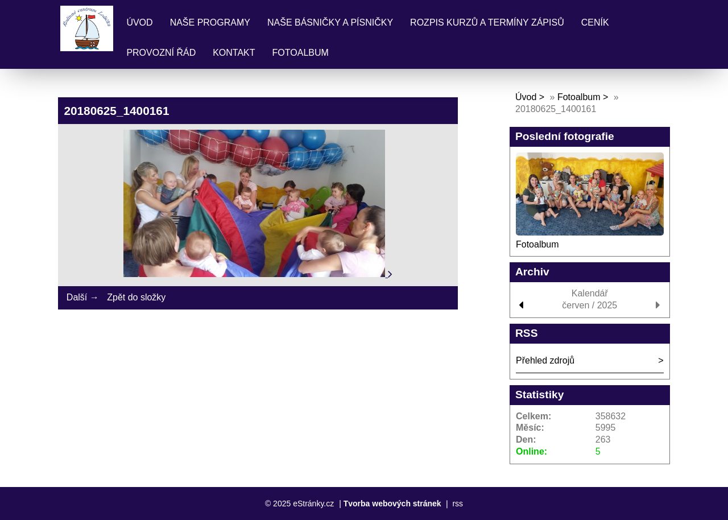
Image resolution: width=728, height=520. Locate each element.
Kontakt (234, 52)
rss (457, 503)
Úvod (139, 22)
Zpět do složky (136, 297)
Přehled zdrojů (545, 360)
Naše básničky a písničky (330, 22)
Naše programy (210, 22)
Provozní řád (161, 52)
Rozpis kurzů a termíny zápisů (487, 22)
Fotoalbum (300, 52)
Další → (83, 297)
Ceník (595, 22)
